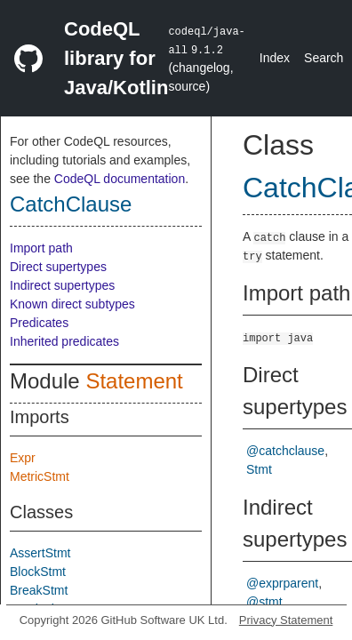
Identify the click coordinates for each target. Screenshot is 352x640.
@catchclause (285, 451)
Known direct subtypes (72, 304)
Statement (133, 381)
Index (275, 58)
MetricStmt (39, 476)
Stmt (259, 469)
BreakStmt (39, 590)
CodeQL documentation (119, 179)
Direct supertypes (58, 267)
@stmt (264, 602)
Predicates (39, 323)
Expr (23, 458)
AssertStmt (40, 553)
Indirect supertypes (62, 285)
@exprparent (282, 583)
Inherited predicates (64, 341)
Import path (41, 248)
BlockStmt (38, 571)
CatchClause (71, 204)
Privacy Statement (286, 620)
